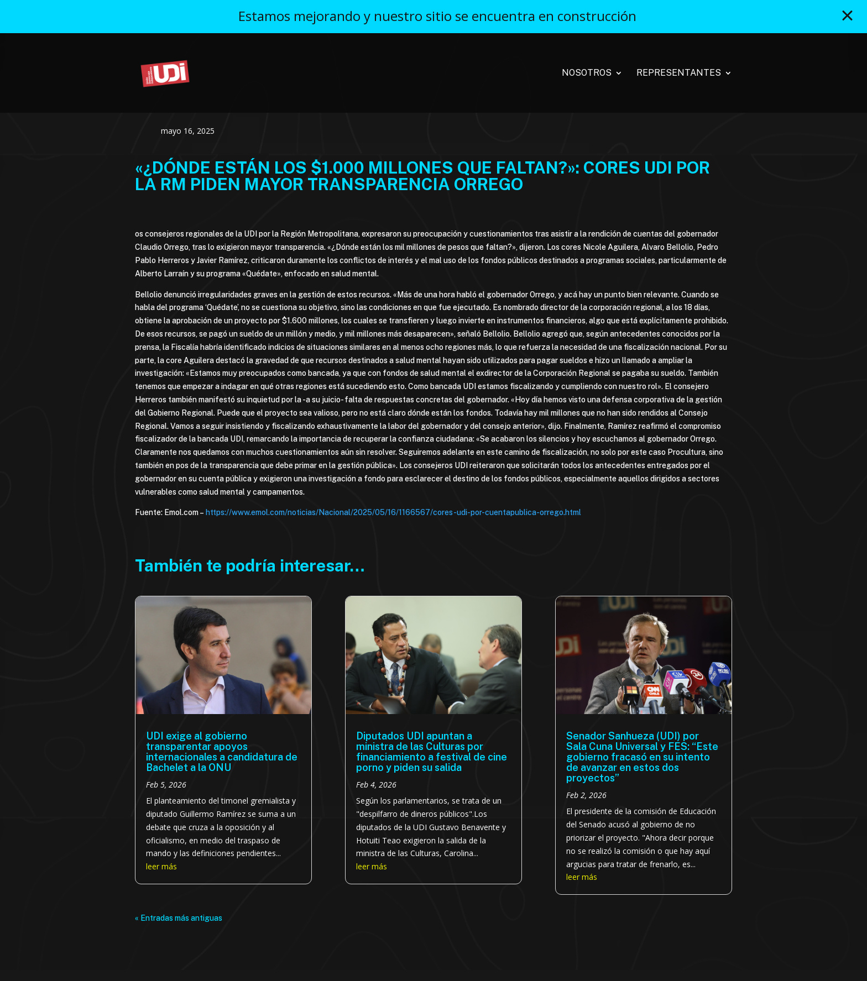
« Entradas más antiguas (178, 918)
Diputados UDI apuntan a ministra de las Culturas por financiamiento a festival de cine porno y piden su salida (431, 751)
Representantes (678, 73)
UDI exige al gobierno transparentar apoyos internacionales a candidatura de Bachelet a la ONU (221, 751)
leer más (161, 866)
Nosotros (587, 73)
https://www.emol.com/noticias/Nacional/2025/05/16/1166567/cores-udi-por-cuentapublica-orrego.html (393, 512)
